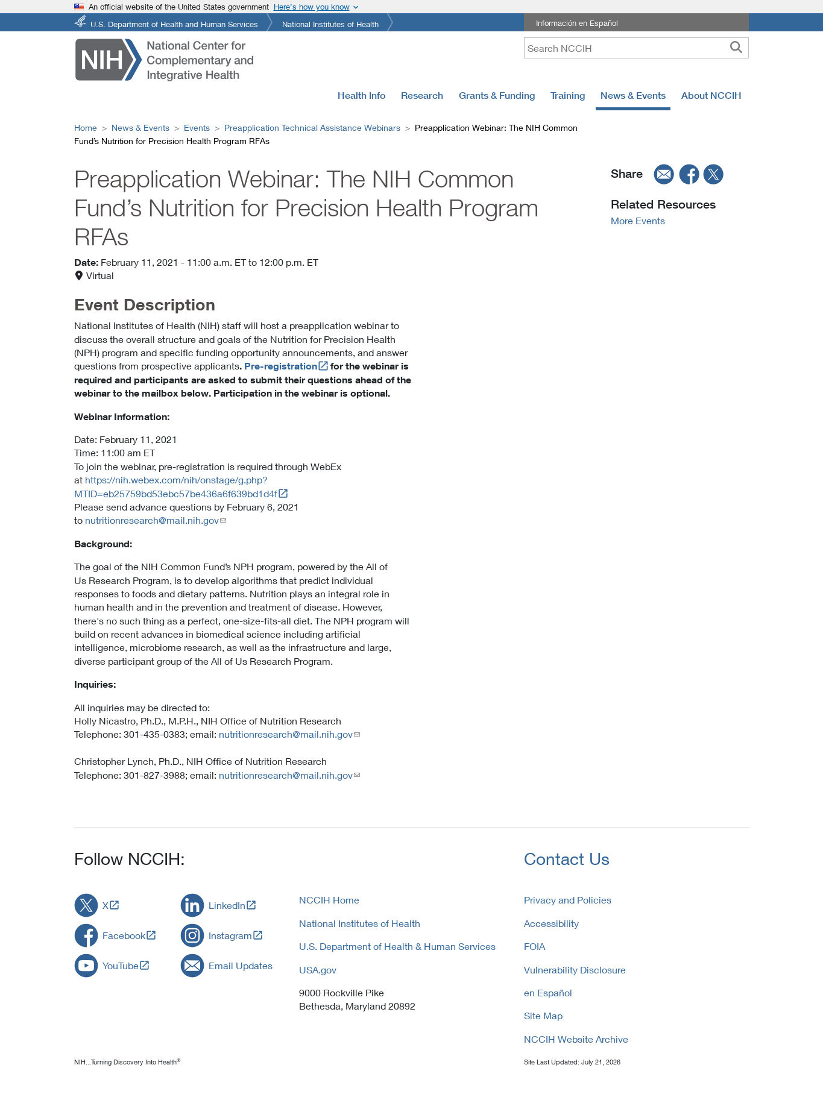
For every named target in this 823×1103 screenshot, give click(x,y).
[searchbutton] (736, 48)
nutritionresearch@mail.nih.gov (152, 520)
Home (85, 127)
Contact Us (567, 859)
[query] (636, 47)
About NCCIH (711, 95)
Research (422, 95)
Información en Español (577, 23)
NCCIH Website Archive (576, 1039)
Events (197, 127)
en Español (548, 992)
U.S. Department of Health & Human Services (397, 946)
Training (567, 95)
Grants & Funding (497, 95)
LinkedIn (227, 905)
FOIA (534, 946)
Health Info (361, 95)
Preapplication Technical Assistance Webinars (312, 127)
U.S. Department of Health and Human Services (174, 23)
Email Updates (241, 965)
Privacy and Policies (567, 899)
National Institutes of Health (330, 23)
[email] (660, 173)
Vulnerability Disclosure (575, 969)
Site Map (543, 1015)
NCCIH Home (329, 899)
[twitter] (714, 173)
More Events (638, 220)
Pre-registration (280, 366)
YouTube (120, 965)
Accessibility (551, 923)
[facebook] (690, 173)
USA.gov (317, 969)
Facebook (123, 935)
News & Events (633, 95)
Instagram (230, 935)
